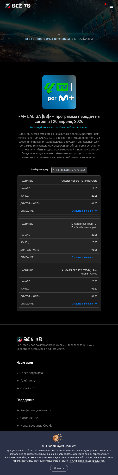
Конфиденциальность (34, 410)
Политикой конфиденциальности (87, 460)
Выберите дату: (40, 169)
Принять (59, 468)
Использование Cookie (35, 425)
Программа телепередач (54, 39)
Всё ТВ (29, 39)
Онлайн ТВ (26, 388)
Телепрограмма (30, 373)
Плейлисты (26, 380)
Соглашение (27, 418)
